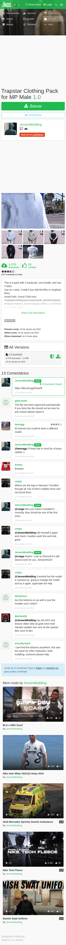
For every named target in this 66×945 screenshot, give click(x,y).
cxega (18, 481)
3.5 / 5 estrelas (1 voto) (11, 275)
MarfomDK (21, 616)
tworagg (19, 424)
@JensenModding (25, 532)
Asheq (18, 464)
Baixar (33, 106)
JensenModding (30, 124)
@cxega (19, 509)
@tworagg (21, 448)
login (39, 668)
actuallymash (22, 643)
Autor (37, 381)
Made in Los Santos (12, 940)
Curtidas (32, 267)
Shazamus (21, 596)
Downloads (14, 267)
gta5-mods (21, 400)
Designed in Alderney (13, 936)
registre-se (52, 668)
